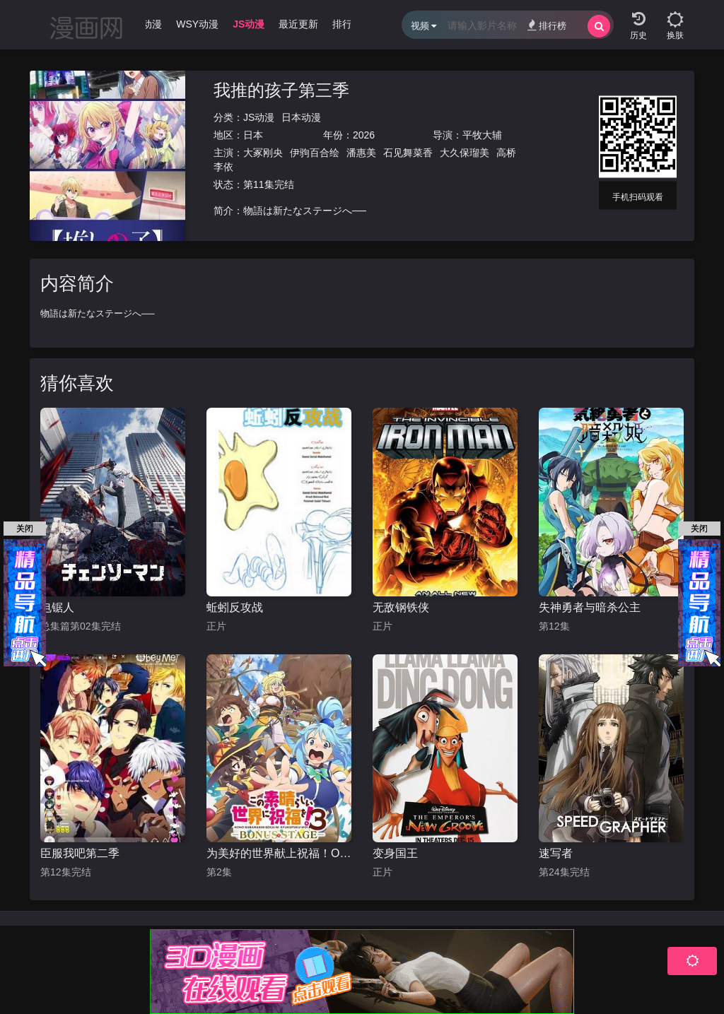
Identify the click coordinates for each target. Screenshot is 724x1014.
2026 (364, 135)
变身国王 (395, 853)
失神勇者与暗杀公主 (590, 607)
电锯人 (57, 607)
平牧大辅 (482, 135)
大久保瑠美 (464, 152)
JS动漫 (258, 117)
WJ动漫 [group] (145, 24)
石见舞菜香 (408, 152)
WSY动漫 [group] (197, 24)
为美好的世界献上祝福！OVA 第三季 (278, 853)
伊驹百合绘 (314, 152)
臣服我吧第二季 (79, 853)
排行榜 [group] (347, 24)
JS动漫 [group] (248, 24)
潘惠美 (361, 152)
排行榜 (546, 25)
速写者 (556, 853)
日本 (253, 135)
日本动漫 (301, 117)
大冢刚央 (263, 152)
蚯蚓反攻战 (234, 607)
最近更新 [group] (298, 24)
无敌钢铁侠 (401, 607)
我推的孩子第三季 (281, 90)
